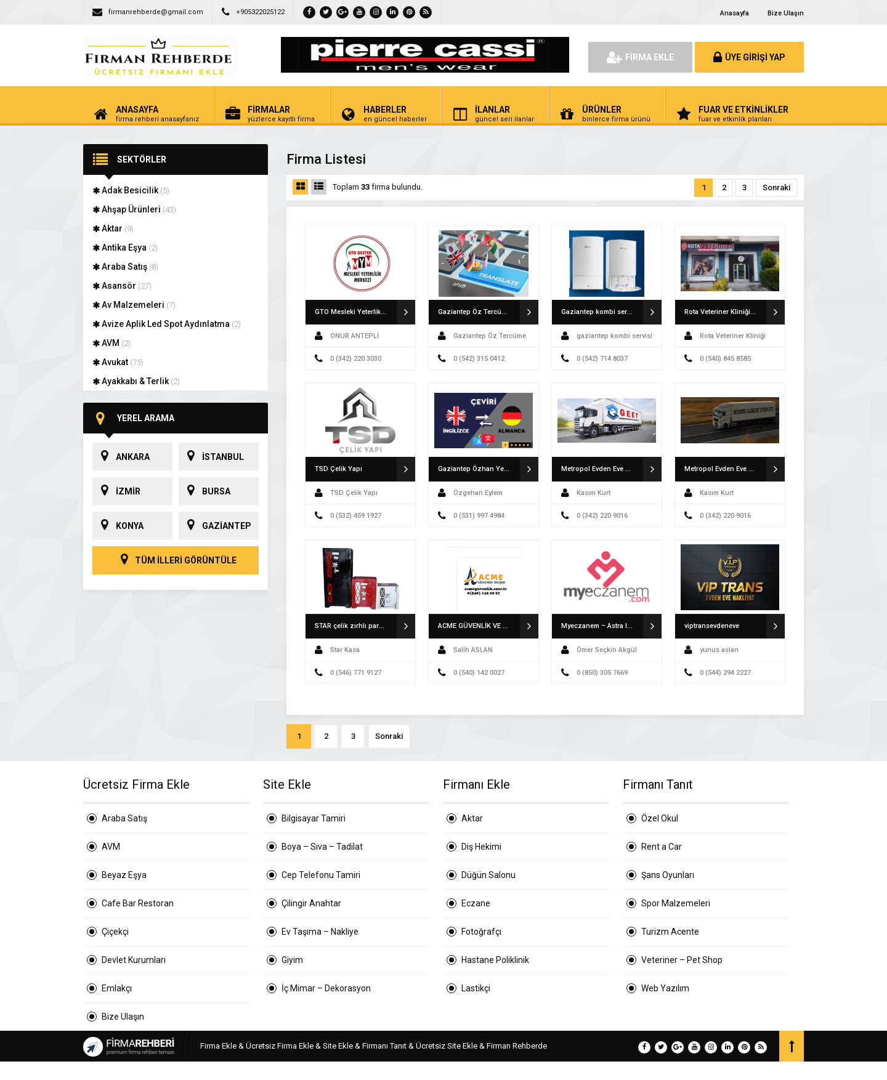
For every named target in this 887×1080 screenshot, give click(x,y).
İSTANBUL (211, 457)
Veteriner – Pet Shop (682, 960)
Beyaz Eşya (124, 875)
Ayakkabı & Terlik (136, 381)
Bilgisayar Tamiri (313, 818)
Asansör (122, 286)
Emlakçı (117, 988)
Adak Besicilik (130, 190)
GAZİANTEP (215, 526)
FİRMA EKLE (640, 57)
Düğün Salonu (488, 875)
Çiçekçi (115, 932)
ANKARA (121, 457)
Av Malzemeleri (134, 305)
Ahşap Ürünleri (134, 209)
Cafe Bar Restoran (138, 903)
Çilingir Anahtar (311, 903)
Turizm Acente (670, 932)
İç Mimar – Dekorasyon (326, 988)
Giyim (292, 960)
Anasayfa (734, 13)
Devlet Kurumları (134, 960)
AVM (111, 343)
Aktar (113, 228)
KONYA (118, 526)
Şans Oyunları (667, 875)
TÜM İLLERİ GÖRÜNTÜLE (176, 560)
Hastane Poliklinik (495, 960)
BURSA (204, 491)
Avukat (118, 362)
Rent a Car (661, 847)
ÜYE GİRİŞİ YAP (749, 57)
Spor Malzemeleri (675, 903)
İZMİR (116, 491)
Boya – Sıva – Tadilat (322, 847)
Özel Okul (659, 818)
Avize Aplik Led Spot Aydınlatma (166, 324)
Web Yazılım (665, 988)
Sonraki (776, 187)
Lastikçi (475, 988)
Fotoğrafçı (481, 932)
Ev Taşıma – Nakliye (319, 932)
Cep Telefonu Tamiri (320, 875)
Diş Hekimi (481, 847)
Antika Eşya (125, 247)
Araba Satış (125, 267)
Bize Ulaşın (786, 13)
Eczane (475, 903)
